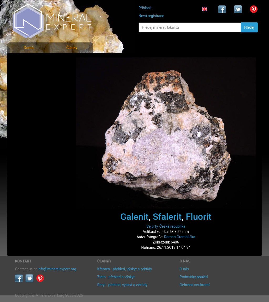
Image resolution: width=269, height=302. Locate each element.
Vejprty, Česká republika (166, 226)
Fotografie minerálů (35, 61)
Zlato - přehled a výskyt (115, 277)
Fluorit (198, 216)
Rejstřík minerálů (33, 72)
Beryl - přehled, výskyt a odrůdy (122, 285)
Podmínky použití (194, 277)
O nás (184, 269)
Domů (28, 48)
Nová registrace (151, 16)
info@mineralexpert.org (57, 269)
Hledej (249, 27)
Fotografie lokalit (33, 84)
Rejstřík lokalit (30, 95)
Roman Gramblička (179, 237)
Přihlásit (145, 8)
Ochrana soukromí (195, 285)
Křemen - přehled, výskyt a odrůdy (124, 269)
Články (71, 48)
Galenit (134, 216)
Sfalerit (167, 216)
